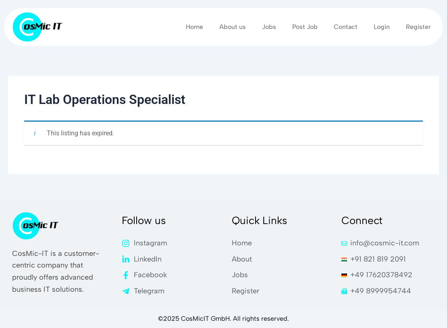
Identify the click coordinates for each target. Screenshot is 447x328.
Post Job (305, 27)
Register (418, 27)
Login (382, 27)
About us (232, 27)
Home (194, 27)
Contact (346, 27)
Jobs (269, 27)
